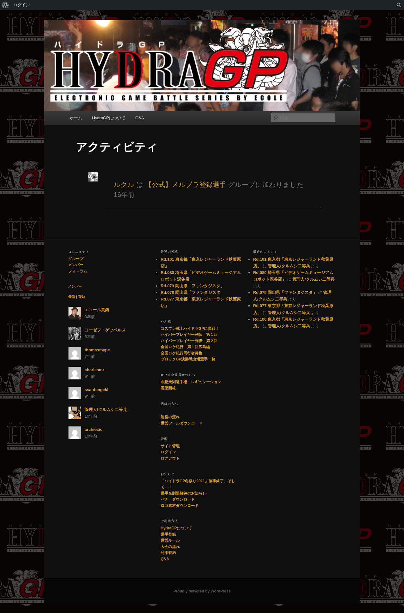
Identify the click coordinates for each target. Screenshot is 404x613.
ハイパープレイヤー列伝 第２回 (189, 341)
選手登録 (168, 534)
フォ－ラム (77, 271)
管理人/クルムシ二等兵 (106, 409)
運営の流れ (170, 417)
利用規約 (168, 553)
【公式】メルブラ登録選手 (185, 184)
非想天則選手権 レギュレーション (191, 382)
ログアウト (170, 458)
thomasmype (97, 350)
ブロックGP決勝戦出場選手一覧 (188, 359)
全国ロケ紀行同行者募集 (181, 353)
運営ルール (170, 540)
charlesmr (94, 369)
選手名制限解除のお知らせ (183, 493)
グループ (75, 259)
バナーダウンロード (178, 499)
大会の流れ (170, 547)
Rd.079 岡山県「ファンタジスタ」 (192, 285)
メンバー (75, 265)
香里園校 (168, 388)
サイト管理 (170, 446)
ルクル (124, 184)
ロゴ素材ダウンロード (180, 505)
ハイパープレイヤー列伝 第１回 (189, 334)
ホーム (76, 118)
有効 (81, 297)
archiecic (93, 429)
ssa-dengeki (96, 389)
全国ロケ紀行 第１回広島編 (185, 347)
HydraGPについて (108, 118)
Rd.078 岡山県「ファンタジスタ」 (192, 292)
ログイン (21, 5)
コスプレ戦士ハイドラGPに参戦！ (190, 328)
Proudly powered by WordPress (201, 591)
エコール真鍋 (97, 309)
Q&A (139, 118)
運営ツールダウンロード (181, 423)
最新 (71, 297)
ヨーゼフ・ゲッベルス (105, 330)
